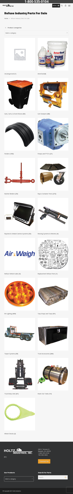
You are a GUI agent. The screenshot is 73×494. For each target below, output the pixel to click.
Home (6, 18)
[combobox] (36, 33)
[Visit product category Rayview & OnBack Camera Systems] (19, 217)
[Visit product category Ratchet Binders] (19, 177)
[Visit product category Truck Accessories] (53, 337)
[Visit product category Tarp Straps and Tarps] (53, 297)
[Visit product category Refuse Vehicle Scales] (19, 257)
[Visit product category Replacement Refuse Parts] (53, 257)
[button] (55, 5)
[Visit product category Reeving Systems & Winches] (53, 217)
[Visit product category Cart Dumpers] (53, 97)
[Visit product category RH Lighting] (19, 297)
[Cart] (65, 5)
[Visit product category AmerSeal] (53, 57)
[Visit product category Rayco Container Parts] (53, 177)
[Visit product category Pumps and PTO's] (53, 137)
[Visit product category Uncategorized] (19, 57)
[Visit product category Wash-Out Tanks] (53, 377)
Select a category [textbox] (10, 33)
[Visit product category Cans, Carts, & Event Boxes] (19, 97)
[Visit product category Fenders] (19, 137)
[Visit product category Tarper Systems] (19, 337)
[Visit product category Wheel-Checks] (19, 417)
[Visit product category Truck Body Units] (19, 377)
